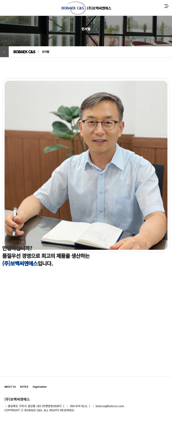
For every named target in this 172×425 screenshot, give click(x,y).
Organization (40, 386)
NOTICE (24, 386)
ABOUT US (10, 386)
